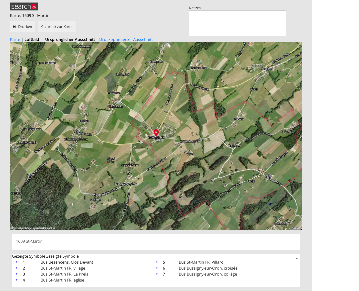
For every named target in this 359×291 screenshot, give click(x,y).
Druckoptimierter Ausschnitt (126, 39)
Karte (15, 39)
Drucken (25, 26)
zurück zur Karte (59, 26)
